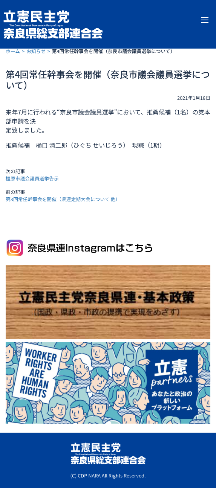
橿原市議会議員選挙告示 (32, 178)
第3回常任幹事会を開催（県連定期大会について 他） (63, 199)
